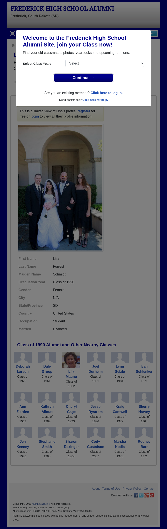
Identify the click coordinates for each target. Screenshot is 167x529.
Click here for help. (95, 99)
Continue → (84, 78)
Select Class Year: (37, 63)
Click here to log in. (106, 93)
